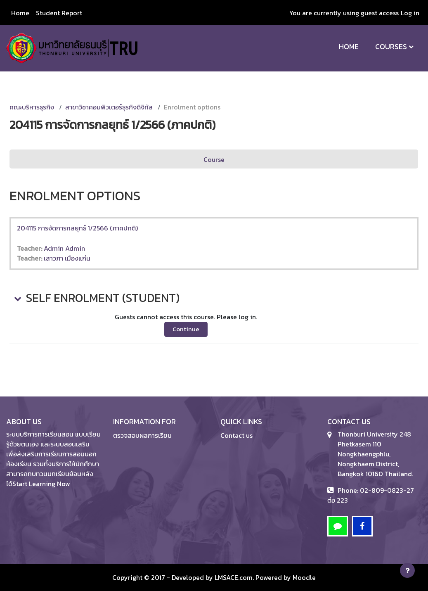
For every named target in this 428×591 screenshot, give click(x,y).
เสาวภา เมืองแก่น (67, 258)
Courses (391, 46)
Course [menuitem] (214, 159)
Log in (410, 13)
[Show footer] (407, 570)
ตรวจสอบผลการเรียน (142, 435)
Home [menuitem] (20, 13)
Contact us (236, 435)
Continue (186, 329)
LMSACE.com (234, 577)
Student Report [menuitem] (59, 13)
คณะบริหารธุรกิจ (31, 107)
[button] (16, 298)
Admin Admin (64, 248)
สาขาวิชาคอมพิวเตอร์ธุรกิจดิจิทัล (109, 107)
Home (349, 46)
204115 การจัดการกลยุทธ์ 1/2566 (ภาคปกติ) (77, 228)
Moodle (304, 577)
